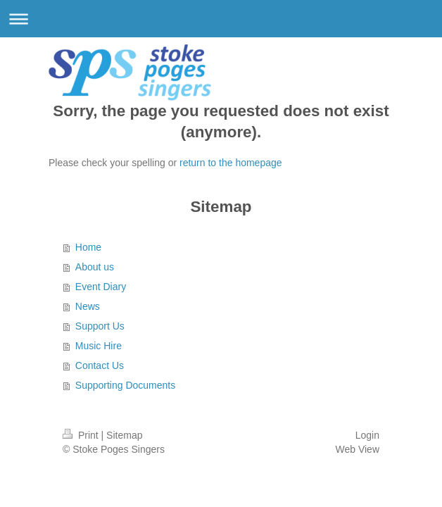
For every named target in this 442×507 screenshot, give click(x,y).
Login (367, 435)
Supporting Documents (125, 385)
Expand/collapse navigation (221, 19)
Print (82, 435)
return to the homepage (230, 162)
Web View (357, 449)
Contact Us (99, 365)
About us (94, 267)
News (87, 306)
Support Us (100, 326)
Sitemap (124, 435)
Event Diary (100, 286)
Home (88, 247)
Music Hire (98, 345)
